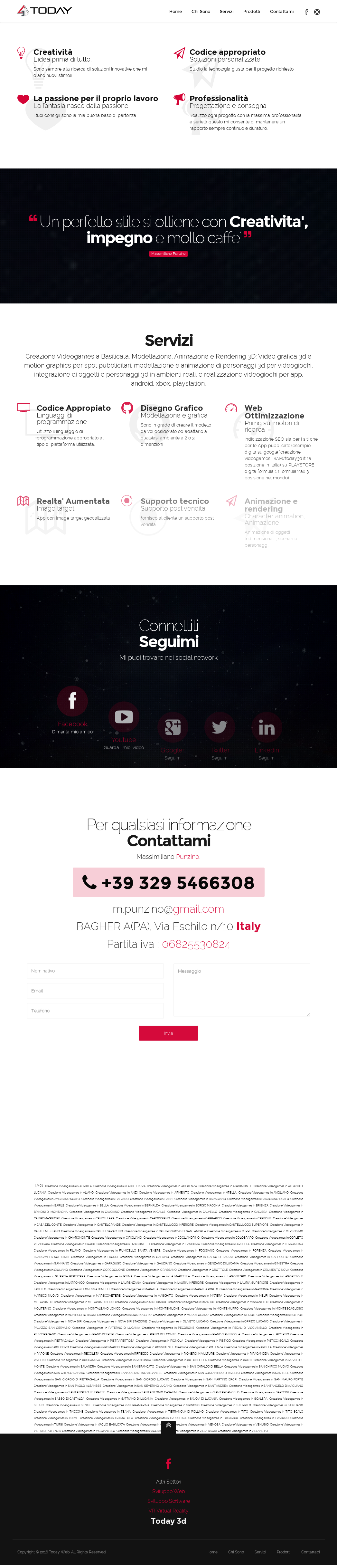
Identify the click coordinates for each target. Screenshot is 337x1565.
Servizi (227, 11)
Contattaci (310, 1552)
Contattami (282, 11)
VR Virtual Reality (168, 1511)
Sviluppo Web (168, 1491)
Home (175, 11)
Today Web (59, 1552)
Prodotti (251, 11)
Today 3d (168, 1521)
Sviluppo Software (168, 1501)
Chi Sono (201, 11)
